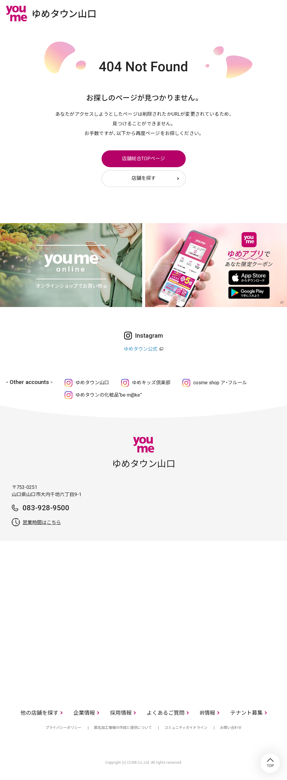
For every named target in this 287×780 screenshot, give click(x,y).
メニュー (276, 13)
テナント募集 (246, 713)
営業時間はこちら (42, 522)
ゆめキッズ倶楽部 (151, 382)
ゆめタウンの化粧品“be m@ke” (108, 395)
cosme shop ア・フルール (220, 382)
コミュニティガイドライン (185, 728)
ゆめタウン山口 (92, 382)
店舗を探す (144, 178)
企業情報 (84, 713)
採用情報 (121, 713)
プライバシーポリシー (63, 728)
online (258, 13)
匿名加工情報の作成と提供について (123, 728)
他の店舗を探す (39, 713)
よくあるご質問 (166, 713)
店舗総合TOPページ (143, 158)
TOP (270, 763)
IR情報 (207, 713)
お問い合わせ (231, 728)
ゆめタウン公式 (140, 349)
